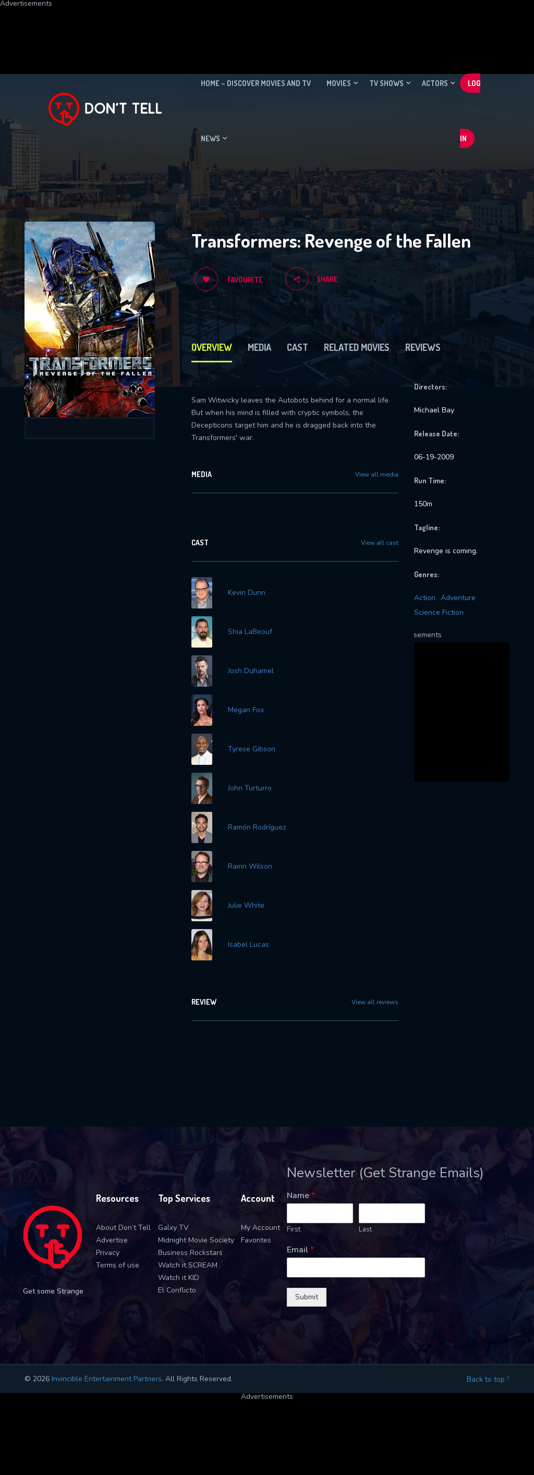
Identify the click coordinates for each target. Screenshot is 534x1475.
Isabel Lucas (248, 944)
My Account (260, 1228)
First (293, 1229)
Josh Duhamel (251, 671)
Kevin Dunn (246, 592)
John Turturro (250, 788)
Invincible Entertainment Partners (107, 1379)
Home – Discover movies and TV (256, 83)
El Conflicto (177, 1290)
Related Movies (357, 347)
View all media (376, 474)
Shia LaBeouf (250, 632)
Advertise (112, 1240)
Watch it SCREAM (187, 1265)
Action (424, 598)
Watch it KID (178, 1278)
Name (301, 1195)
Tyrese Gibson (251, 749)
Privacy (107, 1253)
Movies (338, 83)
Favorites (256, 1240)
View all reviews (374, 1002)
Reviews (423, 347)
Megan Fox (246, 710)
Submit (306, 1297)
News (210, 138)
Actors (435, 83)
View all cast (379, 543)
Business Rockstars (190, 1253)
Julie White (246, 905)
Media (259, 347)
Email (300, 1250)
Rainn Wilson (250, 866)
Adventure (458, 598)
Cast (297, 347)
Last (365, 1229)
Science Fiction (439, 612)
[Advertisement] (253, 30)
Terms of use (117, 1265)
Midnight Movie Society (196, 1240)
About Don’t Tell (123, 1228)
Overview (211, 347)
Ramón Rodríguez (257, 827)
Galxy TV (173, 1228)
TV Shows (386, 83)
